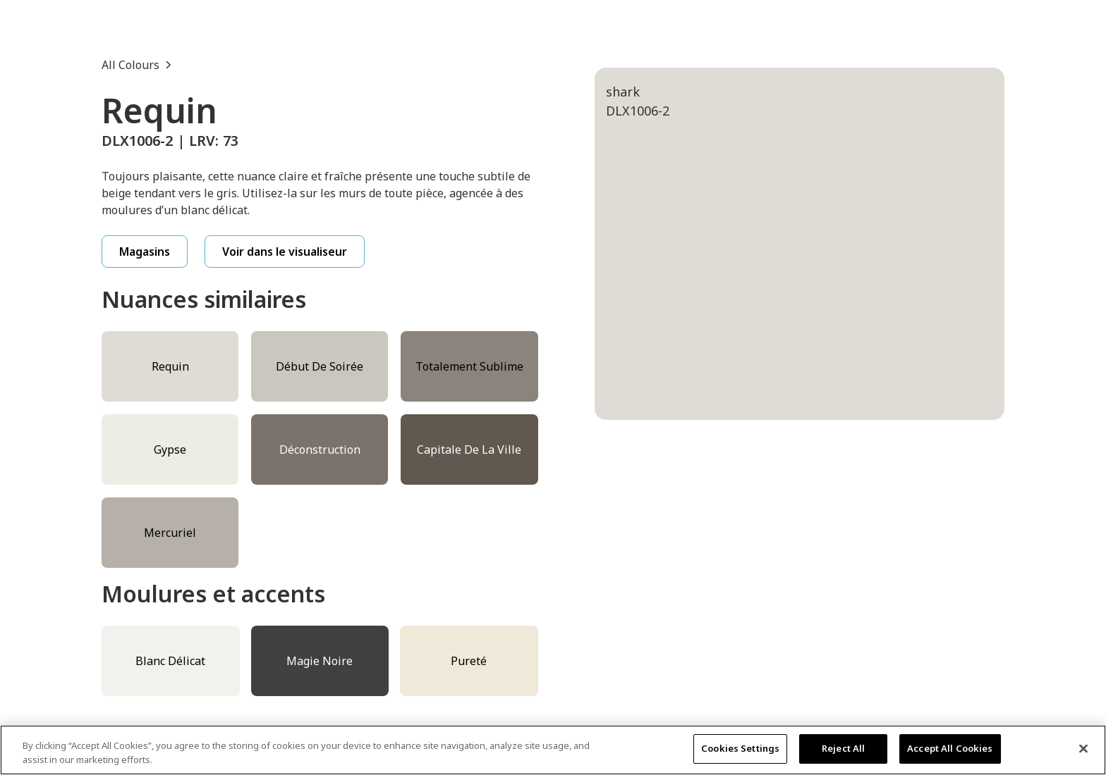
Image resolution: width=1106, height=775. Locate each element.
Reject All (843, 748)
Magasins (144, 251)
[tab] (679, 490)
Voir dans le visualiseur (284, 251)
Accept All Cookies (949, 748)
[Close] (1083, 748)
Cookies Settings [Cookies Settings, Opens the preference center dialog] (740, 748)
